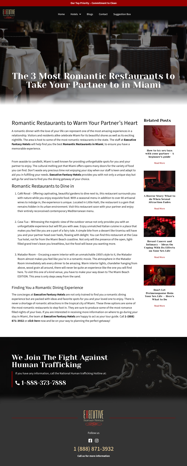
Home (61, 14)
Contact (103, 14)
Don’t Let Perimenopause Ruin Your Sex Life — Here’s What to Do (159, 294)
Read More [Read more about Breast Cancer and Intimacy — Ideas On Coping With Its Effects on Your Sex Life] (159, 257)
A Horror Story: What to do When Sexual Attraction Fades (159, 199)
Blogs (90, 14)
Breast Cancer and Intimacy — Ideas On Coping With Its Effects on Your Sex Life (159, 246)
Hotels (76, 14)
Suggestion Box (122, 14)
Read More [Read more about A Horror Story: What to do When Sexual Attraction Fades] (159, 208)
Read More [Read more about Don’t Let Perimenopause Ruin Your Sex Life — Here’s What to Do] (159, 305)
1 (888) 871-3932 (93, 449)
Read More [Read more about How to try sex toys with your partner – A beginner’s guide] (159, 163)
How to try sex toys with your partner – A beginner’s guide (159, 153)
